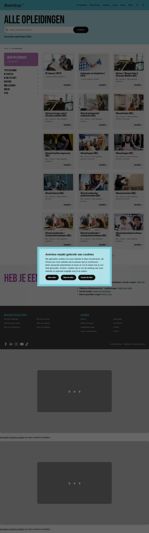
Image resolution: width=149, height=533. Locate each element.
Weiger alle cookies (69, 277)
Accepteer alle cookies (88, 277)
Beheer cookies (52, 277)
